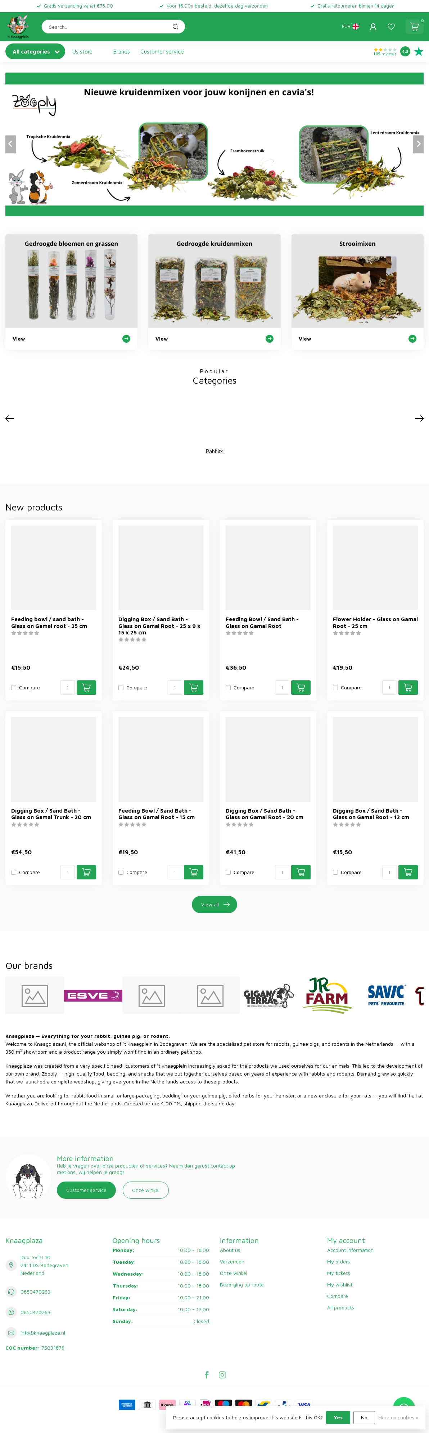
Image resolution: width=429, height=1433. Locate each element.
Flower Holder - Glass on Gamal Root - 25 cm (375, 622)
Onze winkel (145, 1190)
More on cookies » (398, 1417)
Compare (29, 687)
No (364, 1417)
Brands (121, 51)
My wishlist (339, 1284)
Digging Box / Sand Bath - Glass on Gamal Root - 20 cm (264, 813)
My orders (338, 1261)
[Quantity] (67, 687)
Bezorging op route (242, 1284)
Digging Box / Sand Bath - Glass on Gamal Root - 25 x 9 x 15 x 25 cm (159, 625)
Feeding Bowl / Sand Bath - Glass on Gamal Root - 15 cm (156, 813)
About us (230, 1250)
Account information (350, 1250)
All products (340, 1307)
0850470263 (35, 1292)
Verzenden (232, 1261)
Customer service (162, 51)
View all (215, 904)
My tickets (338, 1273)
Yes (338, 1417)
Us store (82, 51)
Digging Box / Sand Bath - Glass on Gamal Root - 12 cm (371, 813)
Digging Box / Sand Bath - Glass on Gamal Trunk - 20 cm (51, 813)
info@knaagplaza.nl (43, 1333)
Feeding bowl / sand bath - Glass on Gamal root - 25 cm (49, 622)
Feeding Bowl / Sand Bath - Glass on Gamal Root (262, 622)
